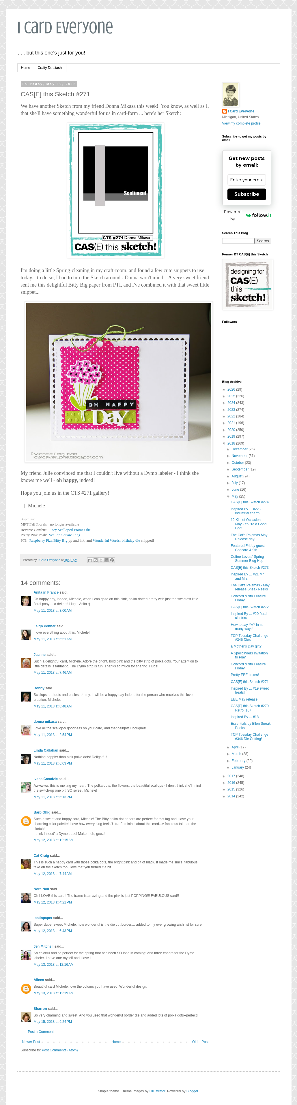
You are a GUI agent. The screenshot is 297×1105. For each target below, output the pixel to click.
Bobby (39, 688)
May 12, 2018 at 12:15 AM (54, 840)
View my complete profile (241, 123)
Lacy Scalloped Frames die (70, 530)
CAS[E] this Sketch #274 (249, 502)
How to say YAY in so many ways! (247, 627)
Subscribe (246, 194)
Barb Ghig (42, 812)
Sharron (40, 1009)
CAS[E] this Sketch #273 (249, 568)
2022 (231, 416)
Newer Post (31, 1042)
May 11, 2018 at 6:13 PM (53, 797)
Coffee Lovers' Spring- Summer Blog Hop (248, 559)
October (238, 463)
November (240, 456)
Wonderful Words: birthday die (116, 540)
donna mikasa (45, 722)
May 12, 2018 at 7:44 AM (53, 874)
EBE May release (244, 699)
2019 (231, 436)
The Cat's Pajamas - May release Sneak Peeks (250, 587)
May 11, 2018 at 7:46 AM (53, 673)
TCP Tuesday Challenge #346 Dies (249, 638)
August (237, 476)
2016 (231, 783)
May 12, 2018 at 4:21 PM (53, 902)
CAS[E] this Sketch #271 (249, 682)
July (235, 483)
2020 (231, 430)
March (236, 754)
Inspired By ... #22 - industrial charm (246, 511)
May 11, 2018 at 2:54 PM (53, 735)
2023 (231, 410)
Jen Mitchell (44, 946)
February (238, 761)
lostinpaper (43, 918)
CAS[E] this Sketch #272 (249, 607)
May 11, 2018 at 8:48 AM (53, 706)
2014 (231, 796)
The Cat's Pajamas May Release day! (249, 537)
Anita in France (46, 592)
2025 (231, 396)
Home (25, 68)
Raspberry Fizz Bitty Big (48, 540)
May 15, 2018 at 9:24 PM (53, 1022)
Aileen (39, 980)
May (235, 496)
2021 (231, 423)
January (238, 767)
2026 (231, 389)
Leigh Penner (45, 626)
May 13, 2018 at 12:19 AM (54, 993)
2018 (231, 443)
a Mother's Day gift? (246, 646)
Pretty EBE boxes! (245, 675)
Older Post (200, 1042)
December (240, 449)
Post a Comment (41, 1032)
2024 (231, 403)
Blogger (192, 1091)
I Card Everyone (65, 27)
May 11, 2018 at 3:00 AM (53, 611)
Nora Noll (41, 889)
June (235, 489)
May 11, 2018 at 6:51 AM (53, 639)
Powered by (247, 215)
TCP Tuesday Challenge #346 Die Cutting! (249, 737)
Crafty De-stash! (50, 68)
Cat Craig (41, 856)
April (235, 747)
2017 (231, 776)
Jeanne (40, 655)
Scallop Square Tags (64, 535)
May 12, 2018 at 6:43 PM (53, 931)
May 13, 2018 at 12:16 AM (54, 965)
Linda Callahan (46, 750)
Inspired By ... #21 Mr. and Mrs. (247, 576)
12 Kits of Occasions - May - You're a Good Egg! (248, 524)
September (240, 469)
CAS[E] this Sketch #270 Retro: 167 (249, 708)
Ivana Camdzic (46, 779)
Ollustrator (157, 1091)
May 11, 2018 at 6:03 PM (53, 763)
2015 (231, 789)
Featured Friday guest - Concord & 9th (249, 548)
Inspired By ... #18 (245, 717)
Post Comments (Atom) (60, 1050)
